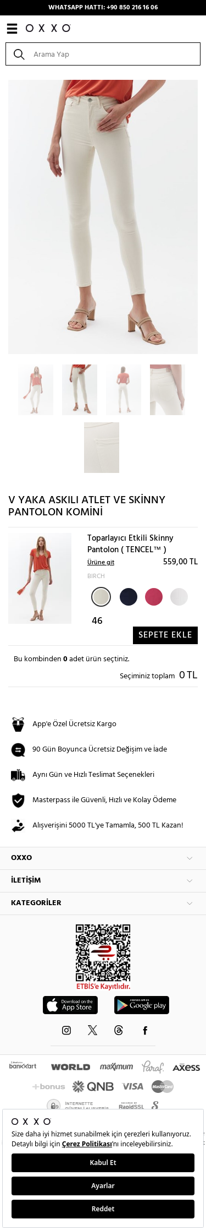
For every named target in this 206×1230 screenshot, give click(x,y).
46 (97, 621)
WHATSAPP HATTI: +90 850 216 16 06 (103, 7)
